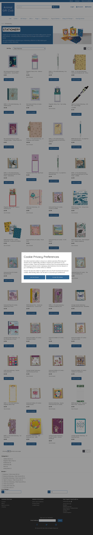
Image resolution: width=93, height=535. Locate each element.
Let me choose (34, 277)
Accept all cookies (57, 277)
